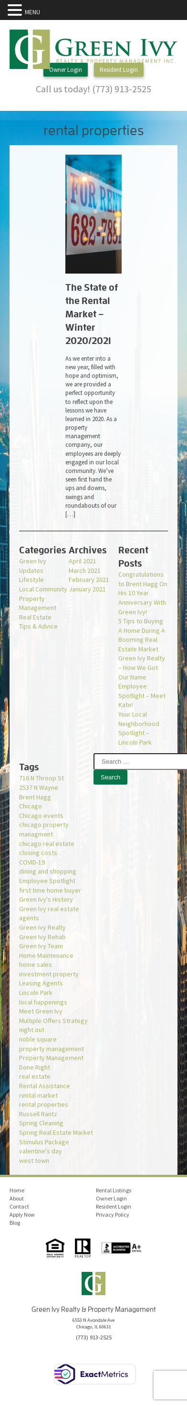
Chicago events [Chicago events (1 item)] (41, 815)
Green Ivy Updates (32, 566)
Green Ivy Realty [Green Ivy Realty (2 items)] (42, 927)
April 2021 (82, 561)
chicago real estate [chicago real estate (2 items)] (46, 843)
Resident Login (119, 70)
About (17, 1198)
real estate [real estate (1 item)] (35, 1076)
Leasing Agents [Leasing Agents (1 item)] (41, 983)
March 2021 (85, 570)
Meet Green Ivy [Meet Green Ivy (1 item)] (40, 1011)
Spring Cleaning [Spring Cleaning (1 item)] (41, 1123)
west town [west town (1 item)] (34, 1160)
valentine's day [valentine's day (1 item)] (40, 1151)
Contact (19, 1206)
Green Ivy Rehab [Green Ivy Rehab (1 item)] (42, 937)
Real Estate (35, 617)
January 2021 (87, 589)
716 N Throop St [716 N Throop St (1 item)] (41, 778)
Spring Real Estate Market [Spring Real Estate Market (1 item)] (56, 1132)
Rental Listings (113, 1190)
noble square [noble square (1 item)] (38, 1039)
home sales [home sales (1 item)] (35, 964)
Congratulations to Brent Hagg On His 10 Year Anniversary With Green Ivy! (142, 593)
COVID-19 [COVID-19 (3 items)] (32, 862)
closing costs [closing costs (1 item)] (38, 852)
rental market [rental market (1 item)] (38, 1095)
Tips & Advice (38, 626)
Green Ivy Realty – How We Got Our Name (141, 667)
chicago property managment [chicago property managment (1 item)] (44, 829)
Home (17, 1190)
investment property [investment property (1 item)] (49, 974)
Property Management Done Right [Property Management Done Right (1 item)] (51, 1062)
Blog (15, 1222)
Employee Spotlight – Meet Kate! (142, 695)
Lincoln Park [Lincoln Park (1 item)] (35, 992)
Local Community (43, 589)
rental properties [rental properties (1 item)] (43, 1104)
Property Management (37, 603)
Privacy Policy (112, 1214)
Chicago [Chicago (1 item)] (30, 806)
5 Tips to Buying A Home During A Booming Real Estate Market (141, 635)
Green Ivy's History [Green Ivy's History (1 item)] (46, 899)
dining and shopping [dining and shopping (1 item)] (47, 871)
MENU (32, 12)
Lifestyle (31, 579)
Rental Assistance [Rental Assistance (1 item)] (44, 1086)
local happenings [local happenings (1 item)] (43, 1002)
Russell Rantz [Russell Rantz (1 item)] (38, 1114)
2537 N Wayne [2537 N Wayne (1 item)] (38, 787)
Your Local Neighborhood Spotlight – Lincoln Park (138, 728)
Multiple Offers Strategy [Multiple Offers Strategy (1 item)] (53, 1020)
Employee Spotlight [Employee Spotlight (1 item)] (47, 880)
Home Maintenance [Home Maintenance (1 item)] (46, 955)
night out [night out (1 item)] (31, 1029)
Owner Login (65, 70)
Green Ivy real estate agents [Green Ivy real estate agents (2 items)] (49, 914)
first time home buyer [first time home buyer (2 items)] (50, 890)
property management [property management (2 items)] (51, 1048)
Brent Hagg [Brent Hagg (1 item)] (35, 797)
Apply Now (22, 1214)
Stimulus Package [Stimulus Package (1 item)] (44, 1142)
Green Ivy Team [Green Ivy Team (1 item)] (41, 946)
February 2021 (89, 579)
